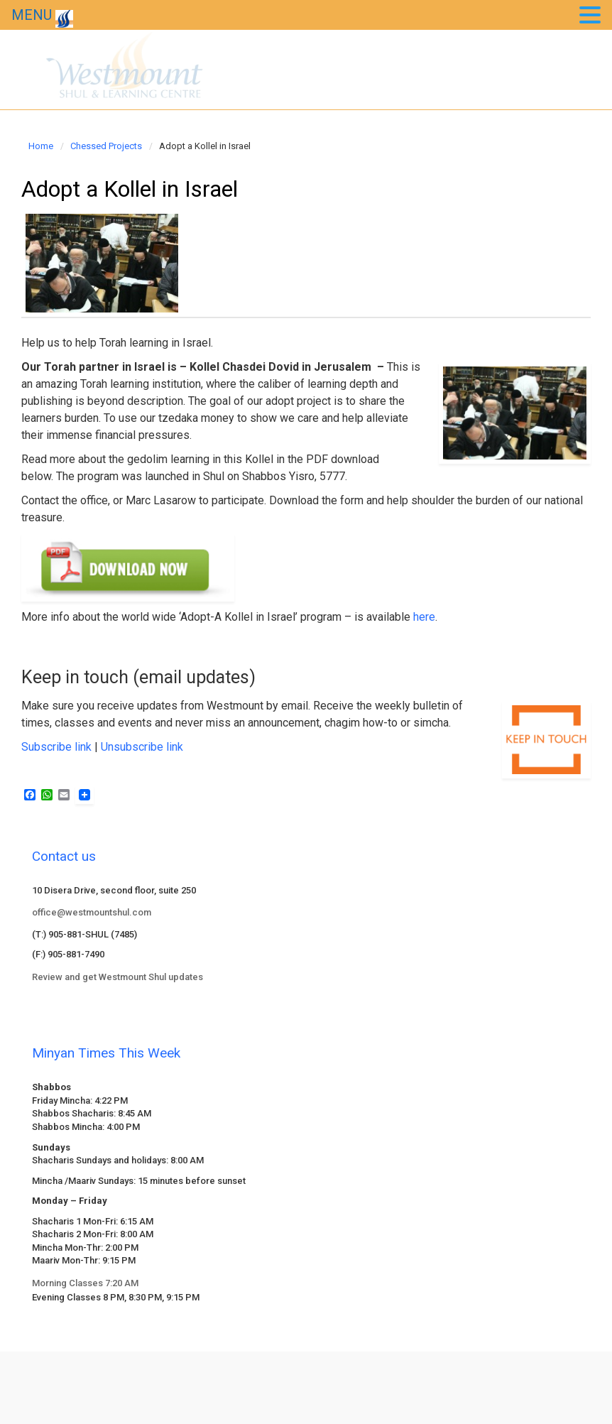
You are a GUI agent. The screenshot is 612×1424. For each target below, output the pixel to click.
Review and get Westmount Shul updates (117, 977)
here (424, 617)
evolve (209, 1374)
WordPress (394, 1374)
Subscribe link (56, 747)
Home (40, 146)
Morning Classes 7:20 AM (85, 1283)
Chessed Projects (106, 146)
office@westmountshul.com (91, 912)
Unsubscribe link (142, 747)
